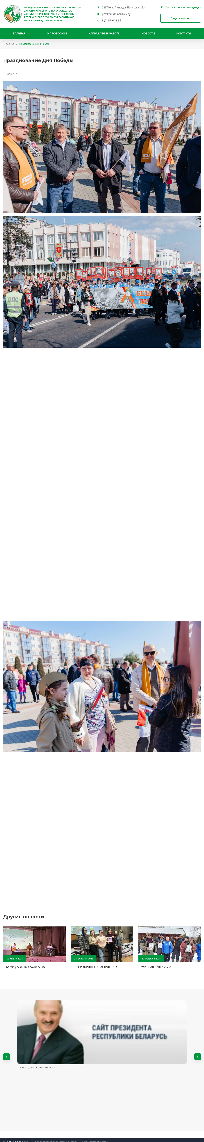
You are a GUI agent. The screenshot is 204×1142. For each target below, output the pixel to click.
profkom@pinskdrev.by (116, 14)
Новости (148, 33)
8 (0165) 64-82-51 (112, 20)
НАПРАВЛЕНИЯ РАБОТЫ (104, 33)
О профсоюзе (57, 33)
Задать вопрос (180, 18)
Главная (19, 33)
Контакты (183, 33)
